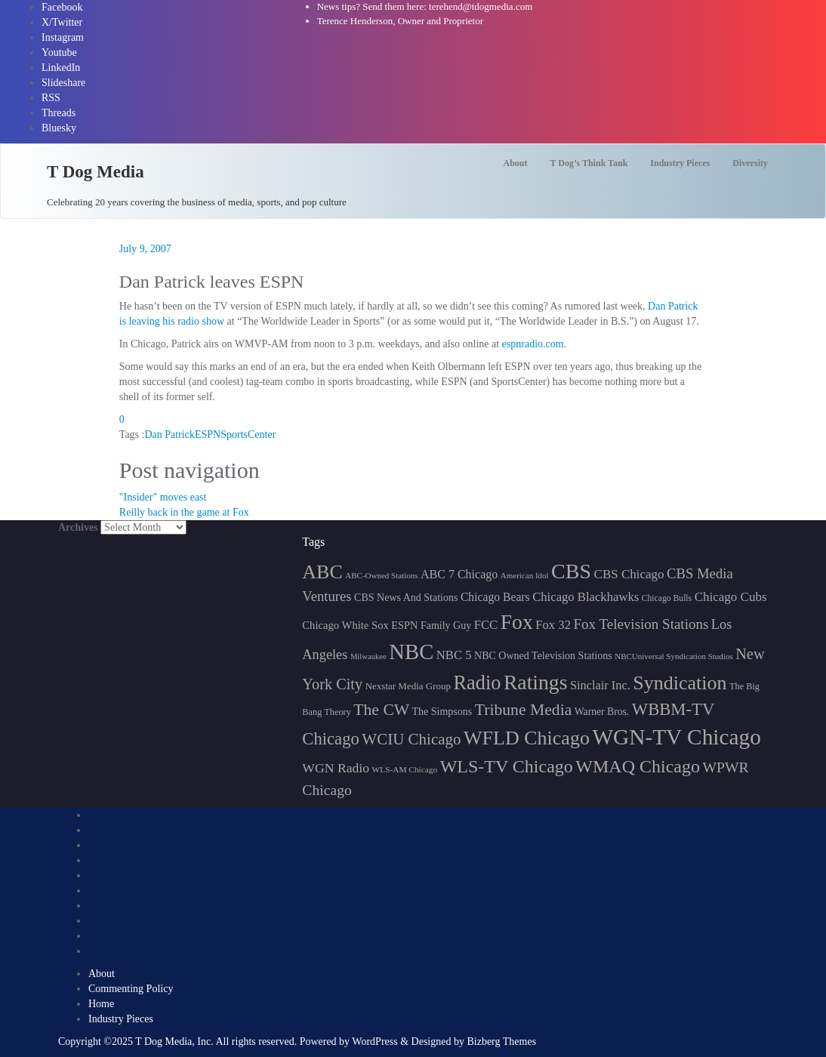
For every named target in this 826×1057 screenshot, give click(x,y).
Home (101, 1003)
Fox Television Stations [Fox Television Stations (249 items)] (640, 624)
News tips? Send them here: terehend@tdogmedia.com (425, 6)
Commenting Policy (130, 988)
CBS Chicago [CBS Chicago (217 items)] (629, 574)
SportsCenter (248, 434)
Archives (78, 527)
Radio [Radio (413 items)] (477, 683)
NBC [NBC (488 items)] (411, 651)
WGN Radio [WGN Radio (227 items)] (335, 767)
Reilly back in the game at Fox (184, 512)
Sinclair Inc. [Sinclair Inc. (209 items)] (600, 685)
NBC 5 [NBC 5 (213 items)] (454, 655)
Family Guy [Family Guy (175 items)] (446, 625)
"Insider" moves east (163, 497)
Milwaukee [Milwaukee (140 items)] (368, 656)
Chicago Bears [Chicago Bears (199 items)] (495, 596)
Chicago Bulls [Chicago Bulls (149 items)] (667, 598)
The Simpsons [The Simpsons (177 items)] (442, 711)
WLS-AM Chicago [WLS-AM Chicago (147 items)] (405, 769)
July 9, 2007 (145, 248)
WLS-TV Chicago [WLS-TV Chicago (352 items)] (506, 766)
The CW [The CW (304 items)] (381, 710)
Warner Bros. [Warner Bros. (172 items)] (602, 711)
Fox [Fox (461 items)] (517, 621)
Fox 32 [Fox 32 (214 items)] (553, 625)
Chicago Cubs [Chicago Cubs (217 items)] (731, 597)
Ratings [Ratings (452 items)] (536, 682)
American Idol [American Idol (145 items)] (525, 575)
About (101, 973)
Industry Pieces (120, 1019)
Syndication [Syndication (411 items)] (679, 683)
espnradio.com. (534, 344)
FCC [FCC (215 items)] (486, 625)
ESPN (207, 434)
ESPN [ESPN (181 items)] (404, 625)
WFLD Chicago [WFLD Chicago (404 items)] (527, 738)
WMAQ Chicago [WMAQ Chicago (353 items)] (637, 766)
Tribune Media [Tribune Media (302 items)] (523, 710)
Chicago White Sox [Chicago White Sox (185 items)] (345, 625)
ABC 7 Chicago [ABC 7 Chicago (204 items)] (459, 574)
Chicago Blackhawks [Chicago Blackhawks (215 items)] (585, 597)
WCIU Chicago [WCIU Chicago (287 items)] (411, 739)
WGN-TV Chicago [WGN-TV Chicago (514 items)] (676, 737)
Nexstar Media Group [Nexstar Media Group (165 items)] (408, 686)
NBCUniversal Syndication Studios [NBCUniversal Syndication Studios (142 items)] (673, 656)
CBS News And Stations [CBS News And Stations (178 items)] (406, 597)
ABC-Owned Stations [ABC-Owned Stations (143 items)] (381, 575)
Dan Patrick (169, 434)
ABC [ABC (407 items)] (322, 572)
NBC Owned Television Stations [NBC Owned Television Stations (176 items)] (543, 655)
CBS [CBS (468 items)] (571, 571)
